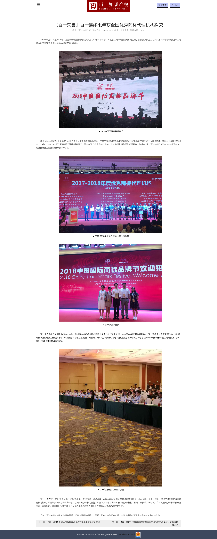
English (174, 5)
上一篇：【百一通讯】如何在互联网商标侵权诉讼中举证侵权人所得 (69, 522)
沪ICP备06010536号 (126, 534)
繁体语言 (162, 5)
